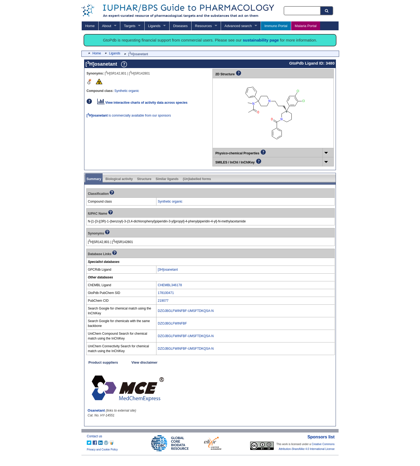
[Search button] (327, 10)
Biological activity (119, 179)
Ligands (154, 26)
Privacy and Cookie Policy (102, 449)
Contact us (94, 436)
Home (90, 26)
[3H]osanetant (168, 269)
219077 (163, 301)
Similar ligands (167, 179)
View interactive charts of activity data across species (142, 103)
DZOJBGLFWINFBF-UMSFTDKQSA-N (186, 311)
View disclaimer (145, 362)
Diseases (180, 26)
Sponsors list (321, 437)
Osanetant (96, 410)
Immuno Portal (275, 26)
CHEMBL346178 (170, 285)
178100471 (166, 293)
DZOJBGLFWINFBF (172, 323)
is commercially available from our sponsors (129, 115)
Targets (129, 26)
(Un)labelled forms (197, 179)
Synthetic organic (126, 91)
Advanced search (238, 26)
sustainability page (261, 40)
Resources (203, 26)
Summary (94, 179)
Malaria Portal (305, 26)
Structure (144, 179)
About (106, 26)
